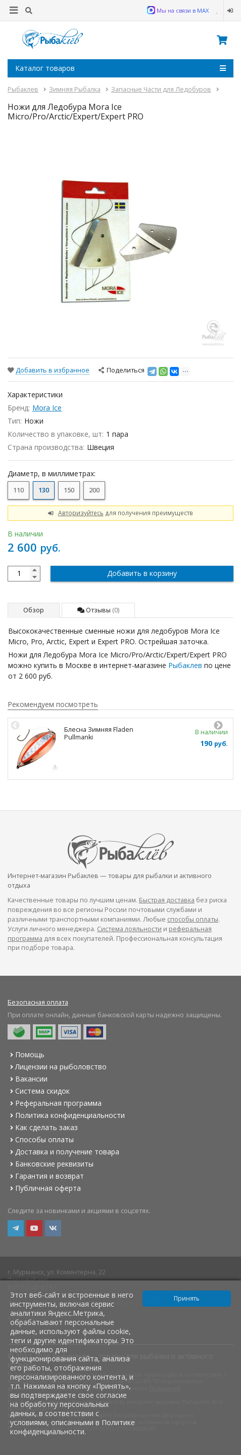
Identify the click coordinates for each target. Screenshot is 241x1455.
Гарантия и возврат (46, 1176)
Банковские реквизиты (50, 1164)
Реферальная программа (55, 1103)
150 (69, 490)
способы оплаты (192, 919)
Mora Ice (47, 407)
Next (218, 726)
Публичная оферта (44, 1188)
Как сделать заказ (43, 1127)
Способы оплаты (41, 1139)
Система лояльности (129, 929)
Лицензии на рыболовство (57, 1066)
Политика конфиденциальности (66, 1115)
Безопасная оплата (38, 1002)
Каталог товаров (120, 68)
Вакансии (27, 1079)
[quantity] (24, 573)
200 (94, 490)
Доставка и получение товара (63, 1151)
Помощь (26, 1054)
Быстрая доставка (167, 900)
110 (18, 490)
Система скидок (39, 1091)
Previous (15, 726)
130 (43, 490)
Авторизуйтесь (81, 513)
